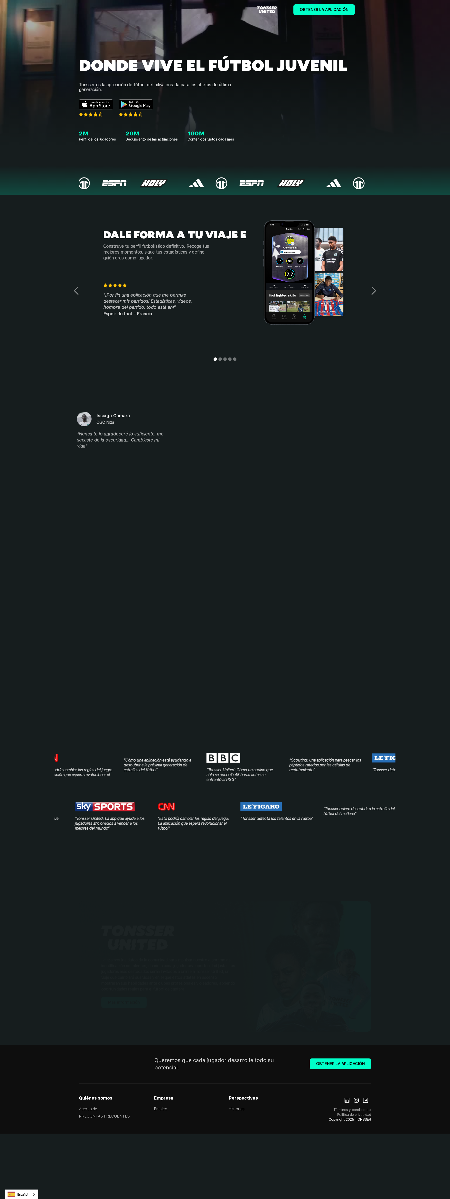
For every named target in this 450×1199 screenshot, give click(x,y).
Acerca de (88, 1109)
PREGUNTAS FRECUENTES (104, 1116)
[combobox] (21, 1194)
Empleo (160, 1109)
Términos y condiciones (352, 1110)
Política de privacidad (354, 1115)
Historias (236, 1109)
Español (18, 1194)
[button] (76, 290)
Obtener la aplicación (324, 9)
